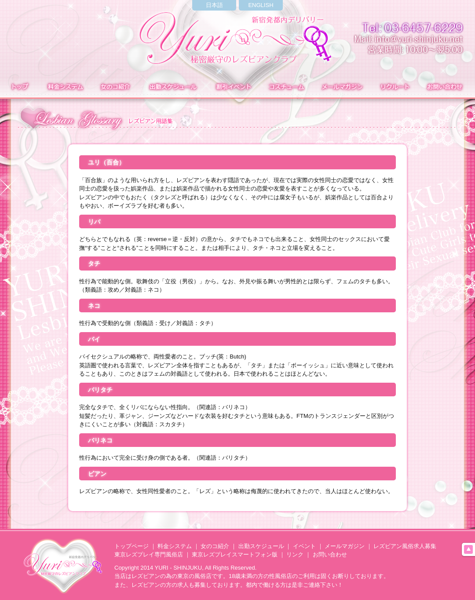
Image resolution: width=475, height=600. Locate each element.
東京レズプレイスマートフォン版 (235, 554)
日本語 (214, 5)
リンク (294, 554)
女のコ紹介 (215, 546)
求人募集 (393, 87)
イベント (232, 87)
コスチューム (286, 87)
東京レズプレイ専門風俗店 (148, 554)
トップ (18, 87)
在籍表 (115, 87)
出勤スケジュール (261, 546)
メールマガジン (341, 87)
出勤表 (172, 87)
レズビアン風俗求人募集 (404, 546)
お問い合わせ (446, 87)
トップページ (131, 546)
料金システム (64, 87)
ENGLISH (260, 5)
